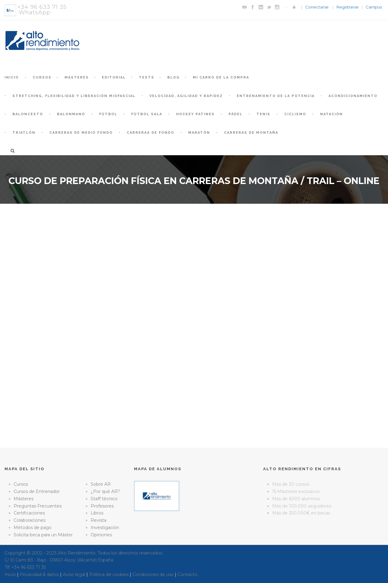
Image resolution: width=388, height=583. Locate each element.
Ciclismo (295, 114)
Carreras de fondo (150, 133)
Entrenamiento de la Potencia (276, 96)
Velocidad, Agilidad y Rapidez (186, 96)
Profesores (102, 506)
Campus (374, 7)
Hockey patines (195, 114)
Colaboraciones (29, 520)
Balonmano (71, 114)
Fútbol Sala (146, 114)
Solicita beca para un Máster (43, 535)
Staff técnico (104, 498)
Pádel (235, 114)
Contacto (187, 574)
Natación (331, 114)
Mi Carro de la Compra (221, 77)
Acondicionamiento (353, 96)
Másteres (77, 77)
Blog (173, 77)
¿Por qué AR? (105, 491)
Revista (98, 520)
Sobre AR (101, 484)
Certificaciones (29, 513)
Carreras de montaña (251, 133)
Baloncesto (27, 114)
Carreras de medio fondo (81, 133)
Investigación (105, 527)
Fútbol (108, 114)
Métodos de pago (33, 527)
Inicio (12, 77)
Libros (97, 513)
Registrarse (347, 7)
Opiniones (101, 535)
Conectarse (317, 7)
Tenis (263, 114)
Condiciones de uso (153, 574)
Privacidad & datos (39, 574)
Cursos (42, 77)
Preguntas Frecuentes (38, 506)
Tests (146, 77)
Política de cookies (109, 574)
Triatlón (23, 133)
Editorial (114, 77)
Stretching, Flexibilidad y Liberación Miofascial (73, 96)
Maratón (199, 133)
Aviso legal (74, 574)
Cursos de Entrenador (37, 491)
